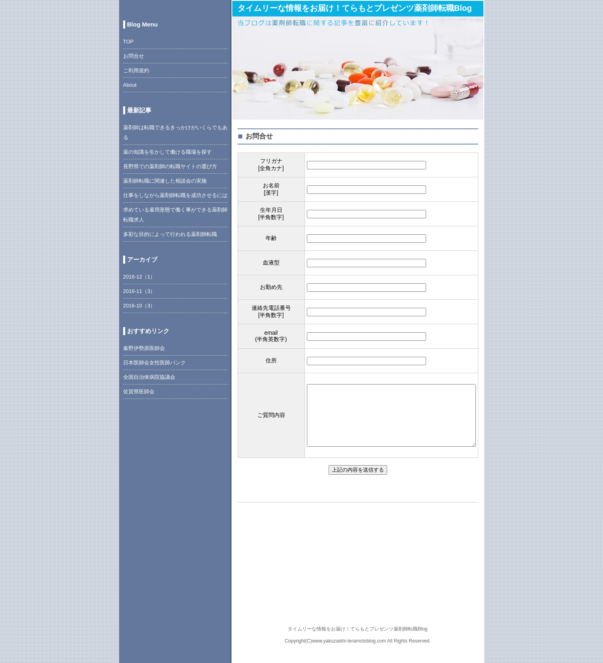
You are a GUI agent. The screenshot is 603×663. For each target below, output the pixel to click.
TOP (128, 42)
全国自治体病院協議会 (149, 377)
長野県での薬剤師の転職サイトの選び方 (170, 166)
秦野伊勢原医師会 (144, 348)
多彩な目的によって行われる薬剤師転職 (170, 234)
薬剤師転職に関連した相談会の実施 (165, 181)
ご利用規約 (136, 70)
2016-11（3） (139, 291)
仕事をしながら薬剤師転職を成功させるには (175, 195)
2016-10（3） (139, 306)
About (130, 85)
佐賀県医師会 (138, 391)
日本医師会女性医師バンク (154, 363)
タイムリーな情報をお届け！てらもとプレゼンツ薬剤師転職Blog (355, 8)
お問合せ (133, 56)
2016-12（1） (139, 277)
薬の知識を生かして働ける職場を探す (167, 152)
